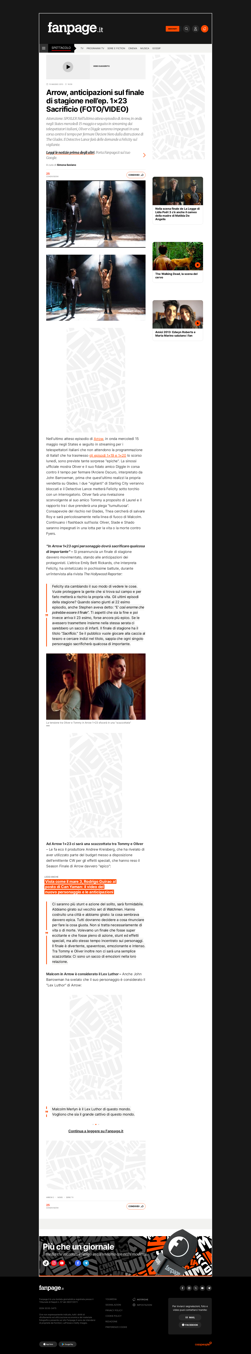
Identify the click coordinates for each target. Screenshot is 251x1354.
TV (82, 48)
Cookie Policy (113, 1316)
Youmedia (111, 1299)
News (60, 1197)
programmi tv (95, 48)
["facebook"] (86, 1264)
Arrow (98, 439)
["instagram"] (56, 1264)
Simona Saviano (66, 165)
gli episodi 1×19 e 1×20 (107, 455)
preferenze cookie (116, 1327)
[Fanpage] (51, 1288)
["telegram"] (96, 1264)
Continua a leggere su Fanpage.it (95, 1131)
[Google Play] (68, 1344)
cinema (132, 48)
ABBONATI (172, 29)
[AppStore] (48, 1344)
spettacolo (61, 48)
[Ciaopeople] (203, 1345)
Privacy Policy (114, 1310)
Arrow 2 (50, 1197)
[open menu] (43, 48)
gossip (156, 48)
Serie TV (70, 1197)
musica (144, 48)
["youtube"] (66, 1264)
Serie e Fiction (116, 48)
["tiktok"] (47, 1264)
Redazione (111, 1321)
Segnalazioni (113, 1304)
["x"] (76, 1264)
